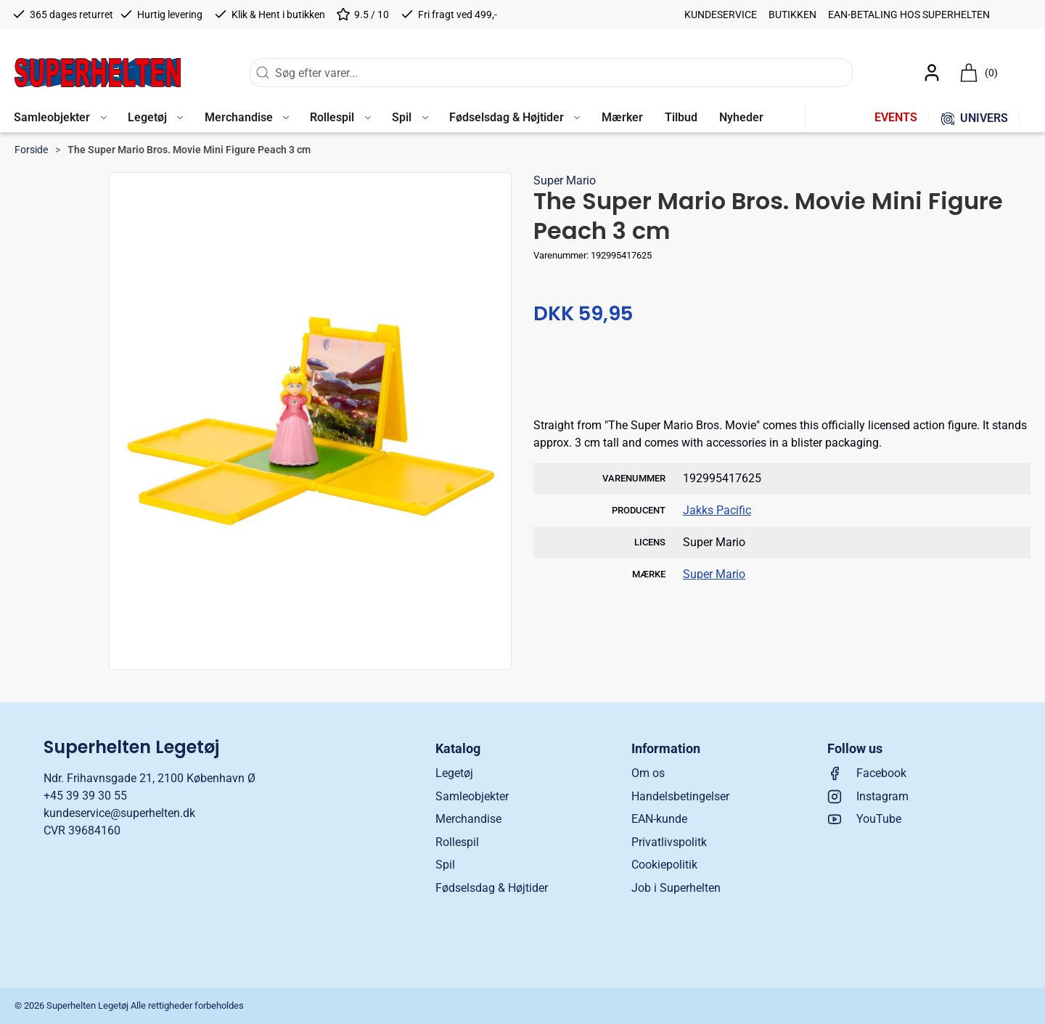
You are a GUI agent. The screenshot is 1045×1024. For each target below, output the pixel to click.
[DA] (98, 72)
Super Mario (564, 180)
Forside (31, 149)
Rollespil (457, 842)
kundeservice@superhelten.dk (119, 813)
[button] (60, 118)
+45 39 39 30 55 (85, 795)
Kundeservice (720, 14)
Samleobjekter (472, 796)
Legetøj (454, 773)
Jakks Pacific (717, 510)
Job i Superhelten (676, 888)
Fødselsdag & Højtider (491, 888)
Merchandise (468, 819)
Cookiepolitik (664, 864)
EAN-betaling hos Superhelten (909, 14)
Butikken (792, 14)
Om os (648, 773)
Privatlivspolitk (669, 842)
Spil (445, 864)
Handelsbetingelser (680, 796)
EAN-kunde (659, 819)
